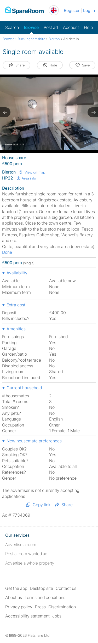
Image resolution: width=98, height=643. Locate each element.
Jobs (56, 616)
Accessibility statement (27, 616)
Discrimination (62, 606)
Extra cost (16, 304)
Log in (89, 10)
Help (88, 27)
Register (72, 10)
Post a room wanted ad (26, 553)
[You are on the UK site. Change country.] (54, 10)
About (13, 597)
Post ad (51, 27)
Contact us (66, 588)
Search (12, 27)
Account (71, 27)
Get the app (16, 588)
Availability (17, 272)
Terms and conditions (45, 597)
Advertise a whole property (29, 563)
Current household (24, 387)
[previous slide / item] (5, 112)
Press (40, 606)
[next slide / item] (93, 112)
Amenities (16, 328)
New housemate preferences (34, 440)
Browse (31, 27)
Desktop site (41, 588)
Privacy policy (18, 606)
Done (7, 252)
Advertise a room (20, 544)
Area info (26, 178)
